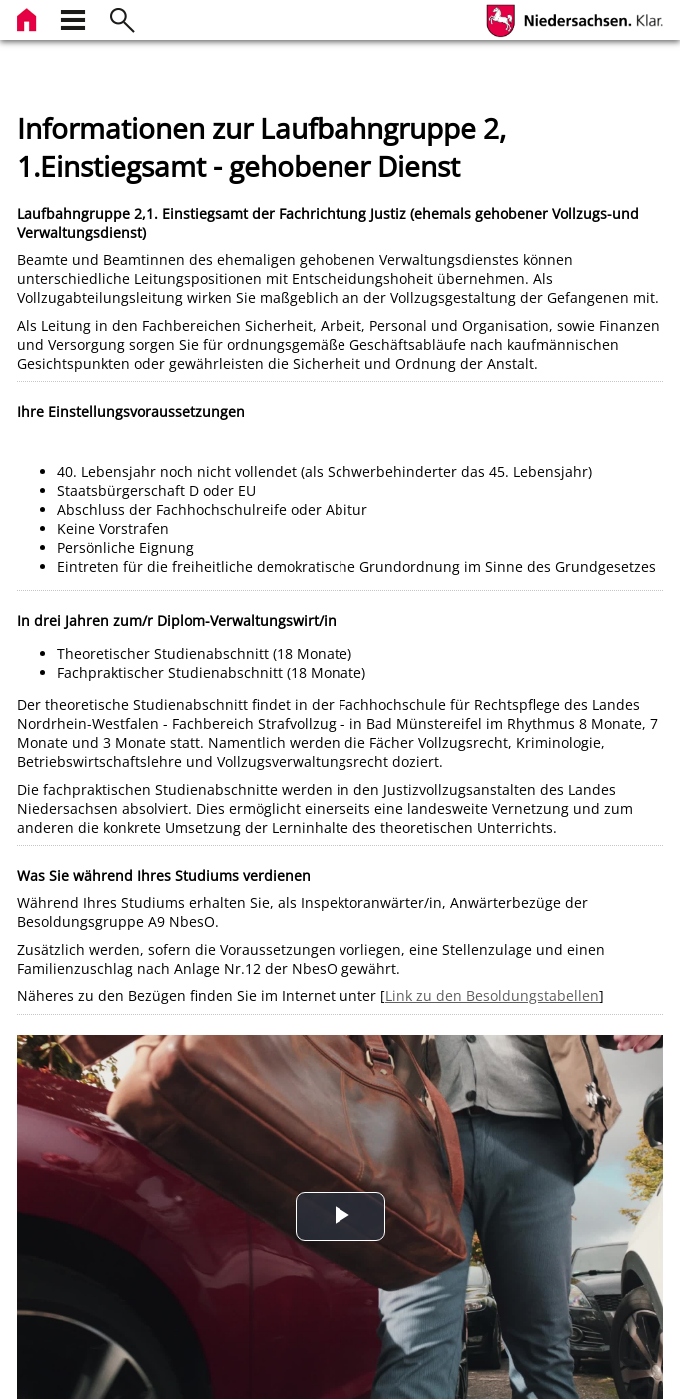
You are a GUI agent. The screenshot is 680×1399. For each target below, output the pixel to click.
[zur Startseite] (29, 17)
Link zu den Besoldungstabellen (492, 995)
